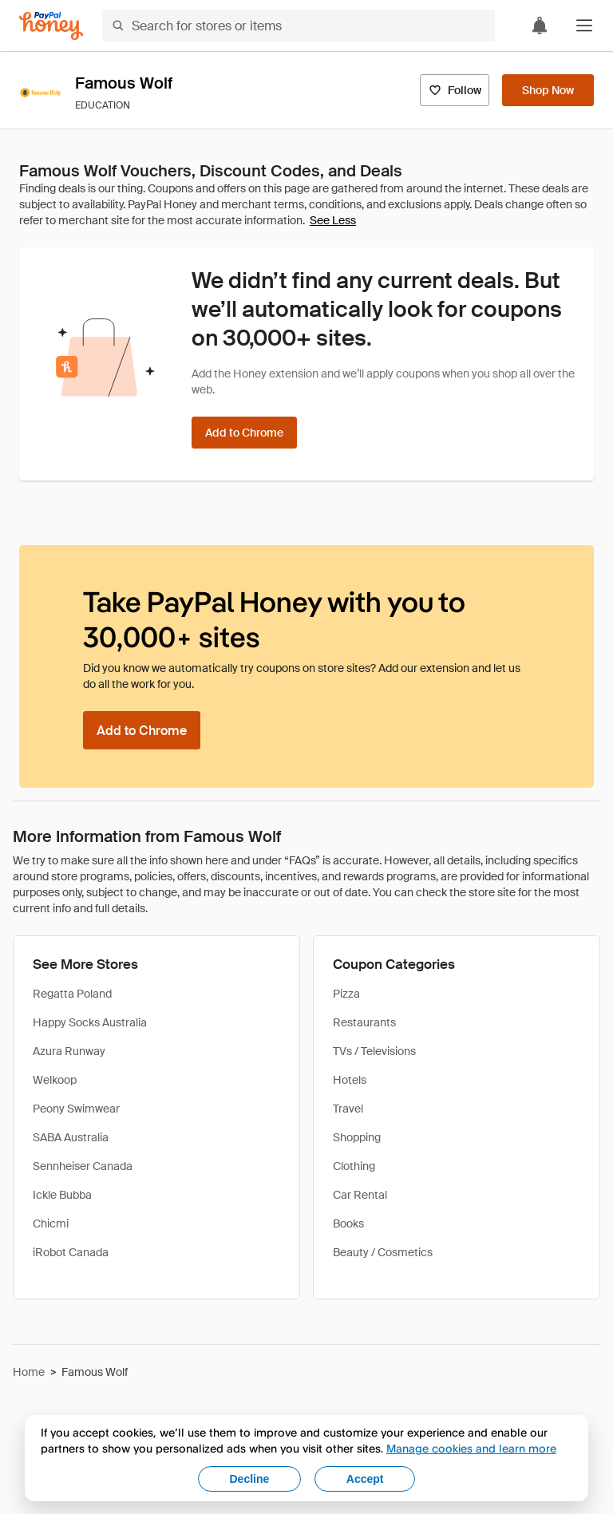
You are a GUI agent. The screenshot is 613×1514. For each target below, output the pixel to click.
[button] (584, 25)
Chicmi (51, 1223)
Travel (348, 1108)
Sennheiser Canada (82, 1166)
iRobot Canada (71, 1252)
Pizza (346, 993)
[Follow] (454, 90)
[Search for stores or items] (298, 26)
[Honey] (51, 26)
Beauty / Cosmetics (383, 1252)
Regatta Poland (72, 993)
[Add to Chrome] (244, 433)
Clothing (354, 1166)
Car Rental (360, 1195)
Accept (365, 1478)
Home (29, 1372)
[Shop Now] (548, 90)
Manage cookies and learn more (471, 1448)
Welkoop (55, 1080)
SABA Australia (71, 1137)
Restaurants (364, 1022)
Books (348, 1223)
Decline (250, 1478)
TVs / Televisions (374, 1051)
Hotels (349, 1080)
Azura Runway (69, 1051)
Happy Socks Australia (90, 1022)
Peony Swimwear (76, 1108)
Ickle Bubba (62, 1195)
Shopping (357, 1137)
